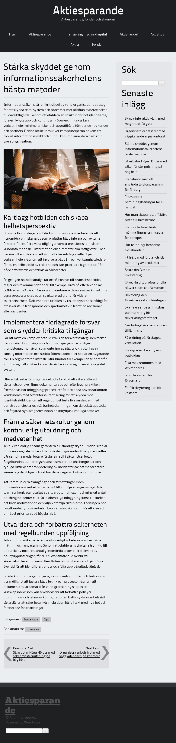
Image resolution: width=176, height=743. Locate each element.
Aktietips (157, 34)
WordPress (32, 722)
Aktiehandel (129, 34)
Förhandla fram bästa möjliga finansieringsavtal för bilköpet (144, 232)
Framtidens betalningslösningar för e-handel (144, 202)
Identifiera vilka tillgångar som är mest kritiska (52, 243)
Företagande (31, 620)
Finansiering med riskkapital (85, 34)
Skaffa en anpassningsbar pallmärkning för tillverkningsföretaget (144, 313)
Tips (46, 620)
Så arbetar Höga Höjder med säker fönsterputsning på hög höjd (34, 656)
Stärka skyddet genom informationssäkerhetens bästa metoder (143, 149)
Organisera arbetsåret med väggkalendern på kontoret (79, 654)
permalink (33, 629)
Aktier (74, 44)
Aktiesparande (88, 11)
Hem (12, 34)
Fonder (97, 44)
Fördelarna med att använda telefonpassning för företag (144, 184)
